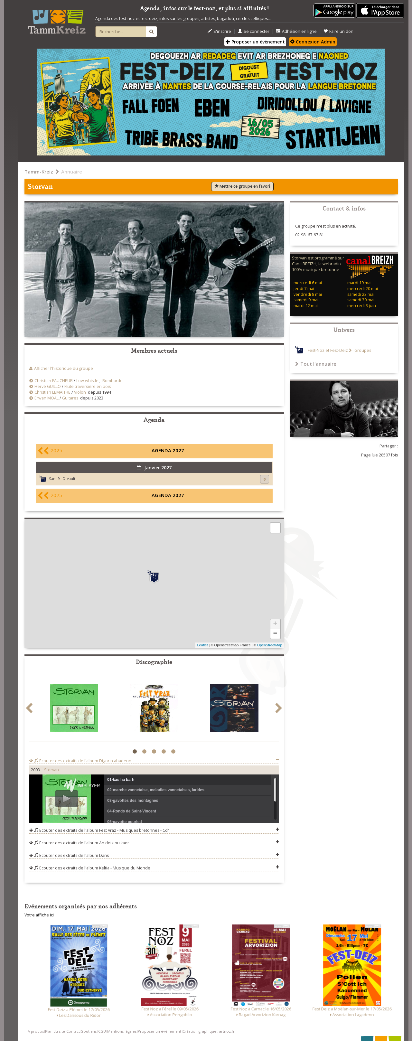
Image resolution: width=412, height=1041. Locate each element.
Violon (80, 392)
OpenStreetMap (269, 645)
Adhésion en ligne (296, 31)
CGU (102, 1031)
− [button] (275, 634)
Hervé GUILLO (47, 386)
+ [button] (275, 624)
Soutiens (89, 1031)
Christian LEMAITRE (52, 392)
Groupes (362, 350)
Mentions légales (121, 1031)
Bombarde (112, 380)
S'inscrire (219, 31)
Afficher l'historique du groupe (63, 368)
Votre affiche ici (39, 915)
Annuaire (71, 171)
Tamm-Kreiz (38, 171)
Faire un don (338, 31)
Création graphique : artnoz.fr (209, 1031)
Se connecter (253, 31)
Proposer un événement (159, 1031)
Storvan (51, 770)
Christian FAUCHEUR (53, 380)
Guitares (70, 398)
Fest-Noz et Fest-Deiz (328, 350)
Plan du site (55, 1031)
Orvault (68, 478)
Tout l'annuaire (315, 364)
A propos (36, 1031)
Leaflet (202, 645)
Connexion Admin (312, 42)
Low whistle (87, 380)
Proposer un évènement (255, 42)
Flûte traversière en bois (87, 386)
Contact (73, 1031)
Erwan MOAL (46, 398)
